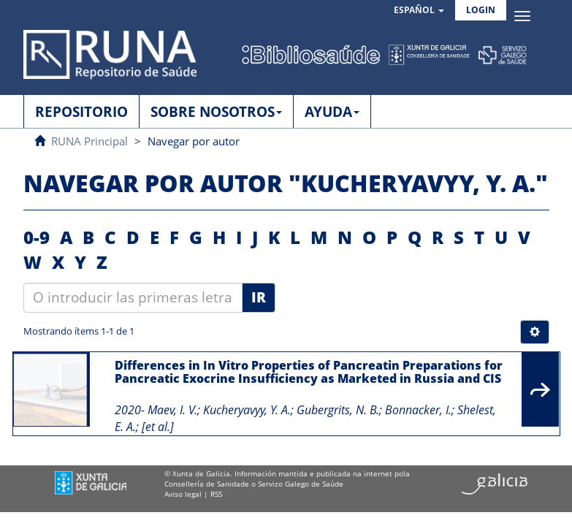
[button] (419, 10)
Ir (258, 297)
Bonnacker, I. (418, 410)
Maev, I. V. (172, 410)
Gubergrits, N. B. (338, 410)
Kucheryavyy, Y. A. (247, 410)
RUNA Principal (89, 141)
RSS (216, 494)
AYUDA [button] (332, 111)
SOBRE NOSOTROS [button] (216, 111)
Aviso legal (183, 494)
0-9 (36, 237)
